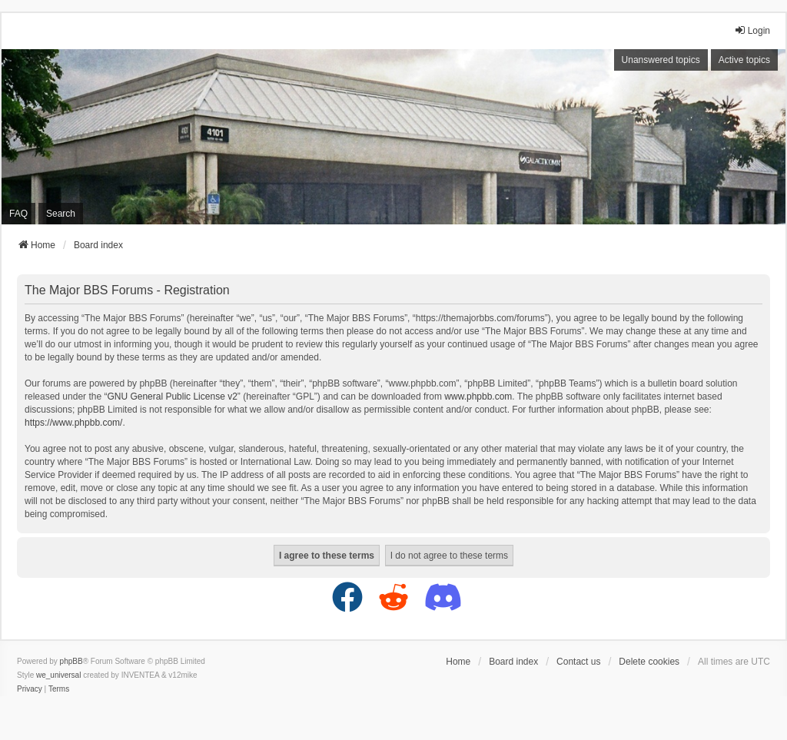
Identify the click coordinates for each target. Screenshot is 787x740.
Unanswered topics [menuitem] (661, 60)
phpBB (71, 661)
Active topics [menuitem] (744, 60)
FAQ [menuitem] (18, 213)
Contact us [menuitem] (578, 661)
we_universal (58, 675)
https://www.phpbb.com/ (73, 422)
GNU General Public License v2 (172, 396)
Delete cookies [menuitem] (649, 661)
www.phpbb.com (478, 396)
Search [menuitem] (60, 213)
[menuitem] (29, 689)
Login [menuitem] (752, 30)
